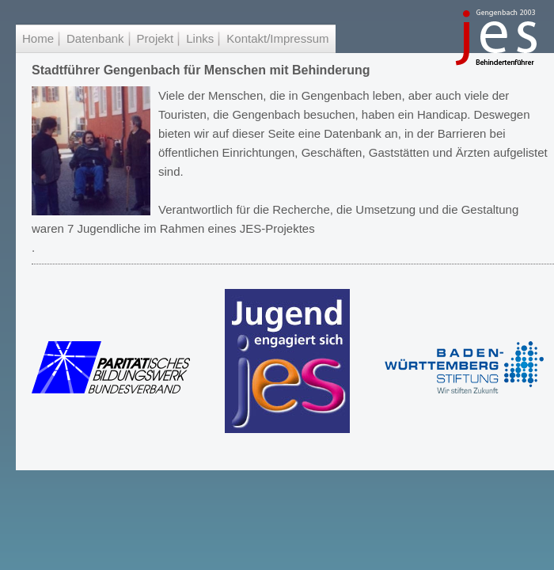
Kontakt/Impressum (277, 38)
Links (200, 38)
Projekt (155, 38)
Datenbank (95, 38)
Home (38, 38)
